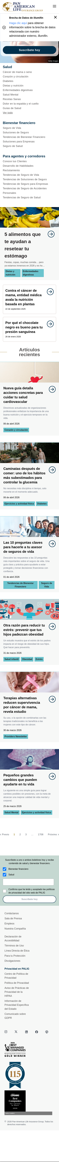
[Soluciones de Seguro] (29, 132)
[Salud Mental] (29, 94)
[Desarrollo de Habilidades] (29, 166)
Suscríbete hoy (29, 899)
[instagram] (6, 1032)
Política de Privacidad (17, 982)
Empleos (9, 923)
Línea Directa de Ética (17, 950)
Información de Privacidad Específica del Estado (17, 1005)
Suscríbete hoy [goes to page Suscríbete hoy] (29, 50)
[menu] (54, 6)
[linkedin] (26, 1032)
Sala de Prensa (13, 918)
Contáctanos (12, 913)
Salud (11, 874)
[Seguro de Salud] (29, 146)
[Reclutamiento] (29, 170)
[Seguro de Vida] (29, 128)
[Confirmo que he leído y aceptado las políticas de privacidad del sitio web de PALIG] (4, 891)
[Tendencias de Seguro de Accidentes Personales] (29, 190)
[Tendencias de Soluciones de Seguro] (29, 179)
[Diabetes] (29, 81)
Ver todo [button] (8, 112)
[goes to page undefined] (49, 234)
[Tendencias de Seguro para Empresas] (29, 184)
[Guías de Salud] (29, 108)
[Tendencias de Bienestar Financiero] (29, 137)
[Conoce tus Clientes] (29, 161)
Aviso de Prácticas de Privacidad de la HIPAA (17, 992)
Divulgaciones (12, 960)
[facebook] (36, 1032)
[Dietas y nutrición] (29, 85)
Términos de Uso (14, 945)
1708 (40, 834)
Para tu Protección (15, 955)
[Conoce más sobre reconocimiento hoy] (29, 1102)
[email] (28, 882)
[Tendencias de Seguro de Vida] (29, 175)
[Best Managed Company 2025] (29, 1050)
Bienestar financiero (18, 869)
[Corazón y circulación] (29, 76)
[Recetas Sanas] (29, 99)
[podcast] (46, 1032)
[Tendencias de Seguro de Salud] (29, 197)
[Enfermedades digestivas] (29, 90)
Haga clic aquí (18, 23)
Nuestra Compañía (15, 928)
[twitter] (16, 1032)
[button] (55, 17)
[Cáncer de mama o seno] (29, 72)
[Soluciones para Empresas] (29, 141)
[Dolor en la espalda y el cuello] (29, 103)
